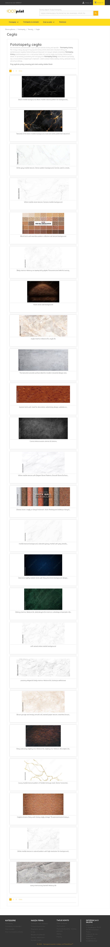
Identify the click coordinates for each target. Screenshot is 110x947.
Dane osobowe (62, 923)
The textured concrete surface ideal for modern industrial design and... (43, 373)
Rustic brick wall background (43, 304)
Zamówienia (61, 926)
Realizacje (62, 22)
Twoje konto (63, 920)
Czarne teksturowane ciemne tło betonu (43, 441)
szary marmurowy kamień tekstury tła (43, 885)
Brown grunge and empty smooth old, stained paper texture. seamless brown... (43, 715)
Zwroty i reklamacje (38, 937)
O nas (33, 932)
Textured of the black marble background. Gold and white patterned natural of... (43, 134)
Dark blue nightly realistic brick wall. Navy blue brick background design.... (43, 578)
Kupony (59, 937)
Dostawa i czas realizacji (39, 923)
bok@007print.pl (91, 941)
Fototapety (14, 22)
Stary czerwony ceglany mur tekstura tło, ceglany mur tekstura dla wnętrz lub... (43, 749)
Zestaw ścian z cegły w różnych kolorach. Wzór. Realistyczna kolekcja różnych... (43, 509)
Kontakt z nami (36, 940)
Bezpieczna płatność (38, 935)
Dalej (20, 71)
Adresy (59, 934)
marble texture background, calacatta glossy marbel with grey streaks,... (43, 544)
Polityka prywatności (38, 926)
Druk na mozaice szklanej (14, 932)
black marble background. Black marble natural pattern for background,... (43, 99)
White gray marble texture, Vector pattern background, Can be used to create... (43, 168)
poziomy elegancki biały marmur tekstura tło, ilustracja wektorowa (43, 680)
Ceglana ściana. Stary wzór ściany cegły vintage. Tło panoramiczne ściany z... (43, 817)
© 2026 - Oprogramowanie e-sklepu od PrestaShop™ (55, 944)
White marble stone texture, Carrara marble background (43, 202)
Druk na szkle (49, 22)
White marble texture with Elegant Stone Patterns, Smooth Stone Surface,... (43, 475)
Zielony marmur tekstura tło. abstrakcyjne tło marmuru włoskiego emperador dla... (43, 612)
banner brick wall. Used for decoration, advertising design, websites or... (43, 407)
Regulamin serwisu (37, 929)
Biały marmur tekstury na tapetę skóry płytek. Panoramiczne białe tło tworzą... (43, 270)
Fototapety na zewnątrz (31, 22)
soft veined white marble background (43, 646)
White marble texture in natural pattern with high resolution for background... (43, 851)
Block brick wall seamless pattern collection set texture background (43, 236)
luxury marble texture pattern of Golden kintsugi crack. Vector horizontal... (43, 783)
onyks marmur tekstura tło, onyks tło (43, 339)
